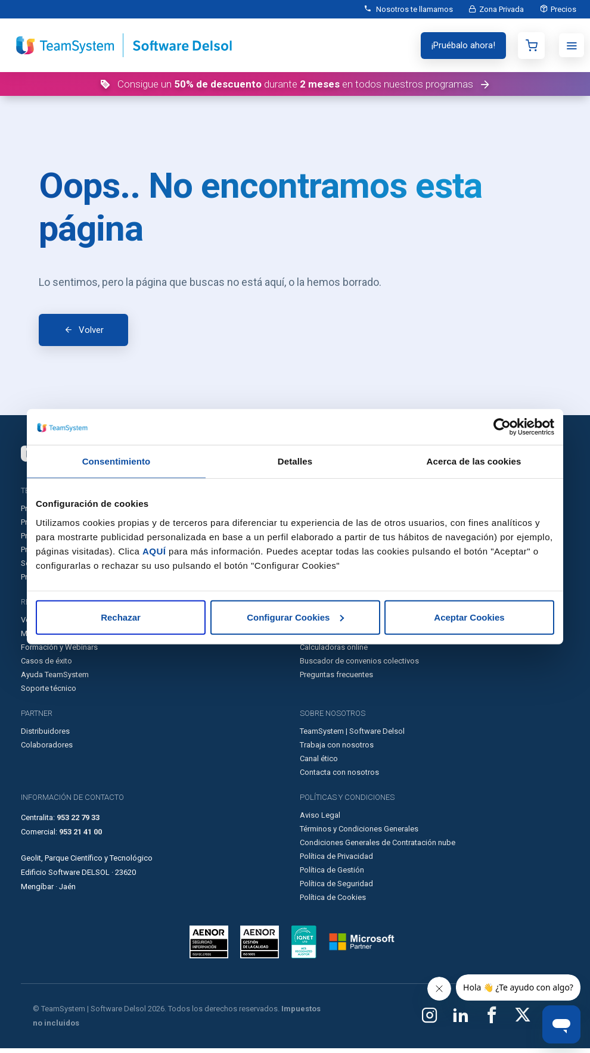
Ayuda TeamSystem (55, 679)
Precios (562, 9)
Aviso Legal (320, 819)
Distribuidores (45, 735)
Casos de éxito (46, 665)
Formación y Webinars (59, 651)
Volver (91, 332)
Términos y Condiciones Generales (359, 833)
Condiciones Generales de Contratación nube (377, 847)
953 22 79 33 (78, 822)
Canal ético (319, 763)
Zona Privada (498, 9)
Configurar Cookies (295, 617)
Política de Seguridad (336, 888)
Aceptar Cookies (469, 617)
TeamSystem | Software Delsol (352, 735)
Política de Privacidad (336, 860)
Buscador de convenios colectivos (359, 665)
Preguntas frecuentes (336, 679)
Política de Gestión (332, 874)
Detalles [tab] (295, 461)
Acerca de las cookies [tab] (474, 461)
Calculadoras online (334, 651)
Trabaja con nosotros (337, 749)
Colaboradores (47, 749)
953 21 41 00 (80, 836)
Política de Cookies (333, 902)
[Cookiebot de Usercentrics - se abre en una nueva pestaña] (502, 427)
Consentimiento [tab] (116, 461)
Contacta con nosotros (339, 776)
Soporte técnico (48, 692)
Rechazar (121, 617)
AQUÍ (154, 551)
